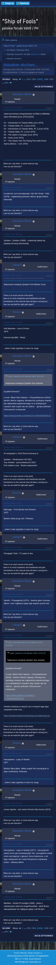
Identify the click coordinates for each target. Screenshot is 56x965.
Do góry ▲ (38, 953)
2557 (6, 83)
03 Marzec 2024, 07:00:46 (12, 844)
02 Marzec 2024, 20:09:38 (12, 635)
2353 (28, 79)
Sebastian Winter (22, 94)
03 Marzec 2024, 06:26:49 (12, 803)
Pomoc (16, 953)
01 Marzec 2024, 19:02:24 (12, 187)
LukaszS (17, 264)
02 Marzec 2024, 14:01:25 (12, 275)
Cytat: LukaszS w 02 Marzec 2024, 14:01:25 (26, 376)
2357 (51, 79)
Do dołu (6, 79)
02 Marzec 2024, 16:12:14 (12, 447)
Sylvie (43, 54)
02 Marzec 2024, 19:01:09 (12, 594)
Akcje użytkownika (44, 87)
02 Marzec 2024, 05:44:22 (12, 234)
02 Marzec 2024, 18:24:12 (12, 547)
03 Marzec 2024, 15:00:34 (12, 897)
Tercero (16, 312)
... (25, 79)
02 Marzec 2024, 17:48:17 (12, 503)
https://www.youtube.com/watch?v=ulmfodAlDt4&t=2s (27, 415)
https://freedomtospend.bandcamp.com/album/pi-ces (27, 715)
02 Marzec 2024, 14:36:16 (12, 322)
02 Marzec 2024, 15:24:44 (12, 369)
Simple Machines (35, 959)
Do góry (6, 928)
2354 (34, 79)
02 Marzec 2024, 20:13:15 (12, 753)
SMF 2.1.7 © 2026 (21, 959)
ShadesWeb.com (35, 962)
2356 (46, 79)
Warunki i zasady (27, 953)
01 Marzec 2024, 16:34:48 (12, 107)
